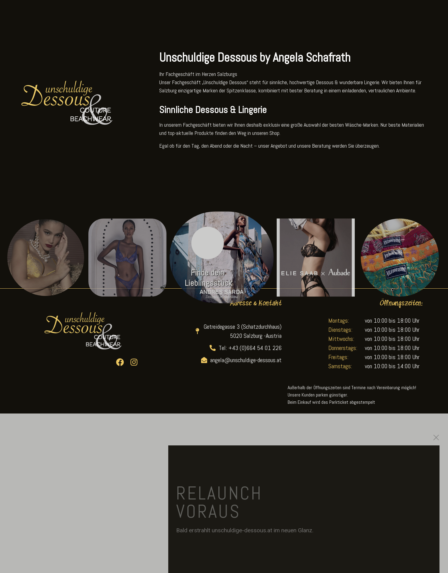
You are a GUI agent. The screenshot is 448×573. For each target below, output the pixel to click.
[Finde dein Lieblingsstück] (207, 249)
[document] (224, 493)
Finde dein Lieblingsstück (208, 284)
